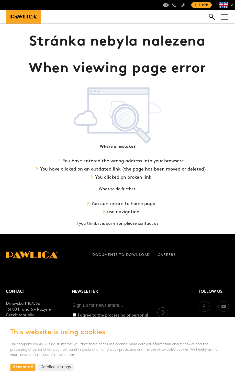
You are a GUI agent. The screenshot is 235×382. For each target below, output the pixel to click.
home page (143, 203)
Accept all (23, 367)
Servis (183, 5)
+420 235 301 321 (174, 5)
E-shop (201, 5)
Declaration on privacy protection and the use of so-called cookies (135, 350)
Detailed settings (55, 367)
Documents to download (121, 255)
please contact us (141, 224)
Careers (167, 255)
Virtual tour (165, 5)
